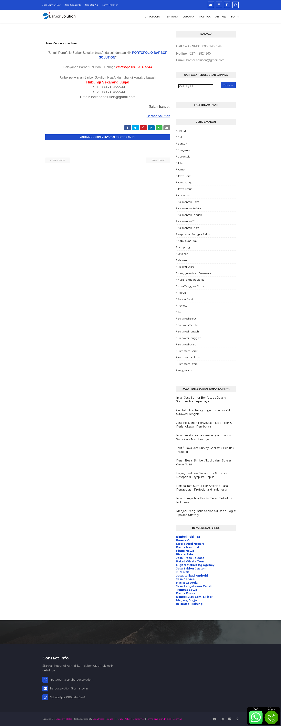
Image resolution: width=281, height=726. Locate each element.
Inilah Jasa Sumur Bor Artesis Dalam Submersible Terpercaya (201, 399)
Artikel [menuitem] (220, 16)
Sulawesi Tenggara (189, 338)
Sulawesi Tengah (188, 331)
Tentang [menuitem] (171, 16)
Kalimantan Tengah (190, 214)
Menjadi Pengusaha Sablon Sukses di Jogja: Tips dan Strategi (206, 513)
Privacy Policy (123, 718)
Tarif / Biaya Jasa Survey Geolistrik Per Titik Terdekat (205, 450)
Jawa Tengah (186, 182)
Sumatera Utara (188, 363)
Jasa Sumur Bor (51, 4)
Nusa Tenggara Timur (191, 286)
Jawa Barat (185, 176)
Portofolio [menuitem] (151, 16)
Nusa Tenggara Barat (191, 279)
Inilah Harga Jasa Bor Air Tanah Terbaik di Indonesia (204, 500)
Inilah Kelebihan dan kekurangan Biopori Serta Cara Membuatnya (203, 437)
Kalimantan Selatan (190, 208)
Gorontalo (184, 156)
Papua (182, 292)
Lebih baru (58, 160)
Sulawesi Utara (187, 344)
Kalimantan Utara (188, 227)
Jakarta (182, 163)
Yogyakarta (185, 370)
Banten (182, 143)
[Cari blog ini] (195, 86)
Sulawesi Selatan (188, 325)
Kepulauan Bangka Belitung (195, 234)
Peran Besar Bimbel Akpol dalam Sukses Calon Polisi (204, 462)
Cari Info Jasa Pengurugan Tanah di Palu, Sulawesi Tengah (204, 412)
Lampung (184, 247)
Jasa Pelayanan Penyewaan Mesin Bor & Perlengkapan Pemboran (204, 424)
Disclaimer (139, 718)
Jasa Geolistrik (73, 4)
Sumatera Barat (188, 350)
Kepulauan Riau (187, 240)
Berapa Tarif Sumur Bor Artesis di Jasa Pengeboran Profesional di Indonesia (202, 488)
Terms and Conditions (158, 718)
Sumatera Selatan (189, 357)
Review (182, 305)
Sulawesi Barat (187, 318)
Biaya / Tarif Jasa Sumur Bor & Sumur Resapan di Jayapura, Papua (201, 475)
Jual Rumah (185, 195)
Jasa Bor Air (91, 4)
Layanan (183, 253)
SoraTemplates (64, 718)
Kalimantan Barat (188, 201)
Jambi (181, 169)
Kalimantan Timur (189, 221)
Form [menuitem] (235, 16)
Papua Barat (185, 299)
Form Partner (110, 4)
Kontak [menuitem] (205, 16)
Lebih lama (157, 160)
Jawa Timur (185, 188)
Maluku (182, 260)
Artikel (182, 130)
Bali (180, 137)
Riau (180, 312)
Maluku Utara (186, 266)
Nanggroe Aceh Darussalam (195, 273)
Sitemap (177, 718)
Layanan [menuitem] (188, 16)
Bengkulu (184, 150)
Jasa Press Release (103, 718)
